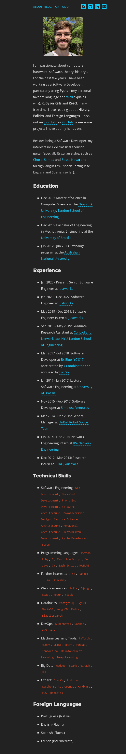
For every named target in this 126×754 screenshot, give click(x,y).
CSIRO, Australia (66, 464)
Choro (37, 160)
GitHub (67, 122)
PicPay (64, 372)
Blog (48, 6)
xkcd (69, 97)
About (37, 6)
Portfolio (61, 6)
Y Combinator (73, 366)
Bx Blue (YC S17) (72, 359)
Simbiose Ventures (75, 407)
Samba (49, 160)
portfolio (50, 122)
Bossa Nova (70, 160)
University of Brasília (56, 238)
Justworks (66, 288)
